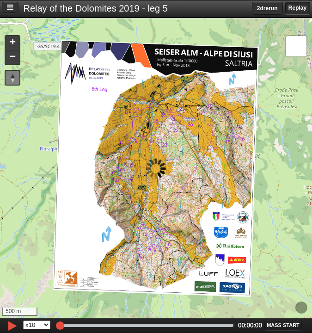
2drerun (267, 8)
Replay (297, 8)
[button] (12, 43)
